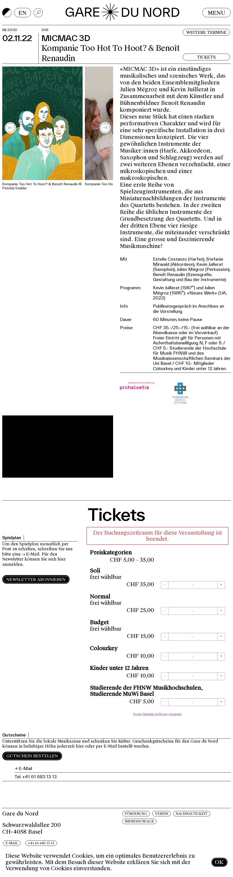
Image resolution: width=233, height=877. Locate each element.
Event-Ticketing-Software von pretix (157, 714)
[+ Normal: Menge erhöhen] (221, 611)
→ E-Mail (30, 554)
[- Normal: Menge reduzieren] (164, 611)
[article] (157, 622)
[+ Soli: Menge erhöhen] (221, 585)
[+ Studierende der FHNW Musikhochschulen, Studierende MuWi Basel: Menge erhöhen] (221, 702)
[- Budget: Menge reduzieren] (164, 637)
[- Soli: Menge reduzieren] (164, 585)
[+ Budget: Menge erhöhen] (221, 637)
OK (219, 862)
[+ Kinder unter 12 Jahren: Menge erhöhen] (221, 676)
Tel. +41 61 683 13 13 (36, 776)
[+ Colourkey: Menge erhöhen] (221, 656)
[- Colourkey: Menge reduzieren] (164, 656)
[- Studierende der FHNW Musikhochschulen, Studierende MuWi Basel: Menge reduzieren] (164, 702)
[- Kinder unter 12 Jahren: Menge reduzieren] (164, 676)
